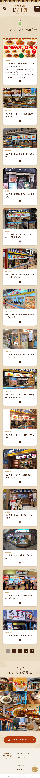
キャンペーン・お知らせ (24, 753)
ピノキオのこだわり (22, 757)
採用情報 (19, 769)
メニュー (19, 761)
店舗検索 (19, 765)
